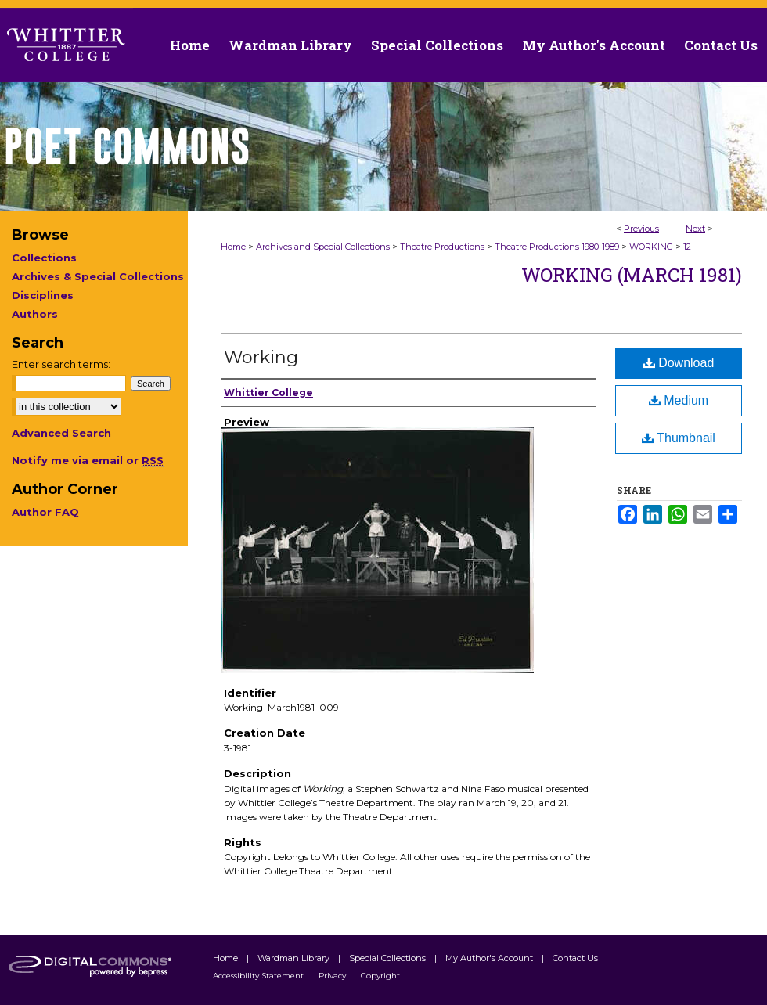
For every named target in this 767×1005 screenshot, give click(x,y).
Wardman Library (294, 958)
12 (687, 246)
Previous (641, 228)
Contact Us (721, 45)
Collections (44, 257)
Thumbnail (678, 438)
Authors (35, 314)
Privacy (333, 976)
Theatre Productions (442, 246)
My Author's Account (490, 958)
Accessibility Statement (259, 976)
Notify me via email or (88, 460)
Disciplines (43, 295)
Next (695, 228)
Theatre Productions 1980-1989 (557, 246)
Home (233, 246)
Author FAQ (45, 512)
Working (261, 357)
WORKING (651, 246)
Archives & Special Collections (98, 276)
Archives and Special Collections (323, 246)
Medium (678, 400)
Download (679, 362)
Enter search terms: (61, 364)
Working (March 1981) (631, 274)
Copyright (380, 976)
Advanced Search (61, 433)
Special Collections (388, 958)
